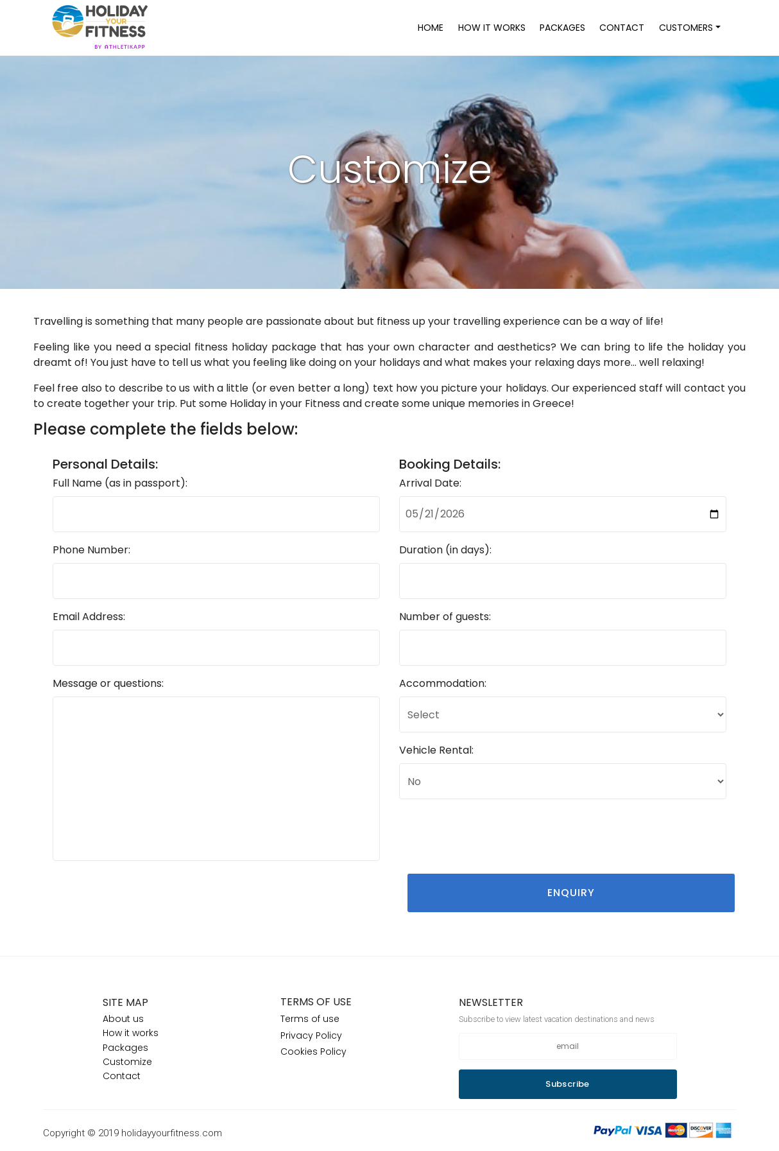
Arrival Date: (430, 483)
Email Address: (89, 616)
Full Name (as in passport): (120, 483)
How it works (130, 1032)
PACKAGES (562, 27)
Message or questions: (108, 683)
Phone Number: (91, 549)
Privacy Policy (311, 1035)
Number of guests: (445, 616)
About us (123, 1018)
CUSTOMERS (686, 27)
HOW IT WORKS (492, 27)
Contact (122, 1075)
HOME (430, 27)
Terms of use (309, 1018)
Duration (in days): (445, 549)
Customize (127, 1061)
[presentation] (496, 834)
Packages (125, 1047)
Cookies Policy (313, 1051)
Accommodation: (442, 683)
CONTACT (621, 27)
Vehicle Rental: (436, 750)
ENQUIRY (571, 892)
